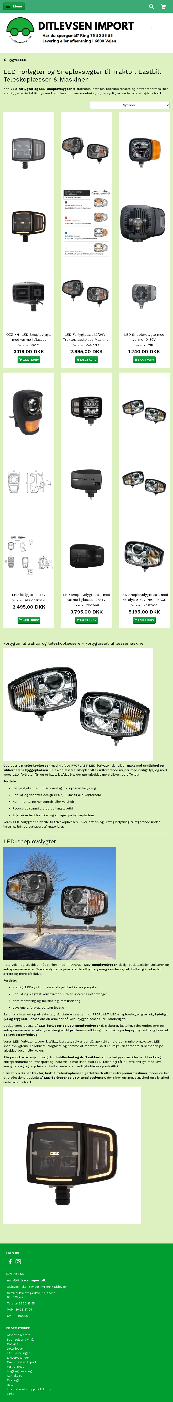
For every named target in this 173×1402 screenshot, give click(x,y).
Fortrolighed (15, 1366)
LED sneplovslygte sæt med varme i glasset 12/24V (86, 597)
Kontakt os (14, 1375)
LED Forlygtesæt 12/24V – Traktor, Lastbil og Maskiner (86, 337)
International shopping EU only (29, 1389)
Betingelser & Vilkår (21, 1339)
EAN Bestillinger (18, 1353)
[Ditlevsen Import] (86, 29)
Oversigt (13, 1380)
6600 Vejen (15, 1297)
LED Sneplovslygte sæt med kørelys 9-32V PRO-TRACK (144, 597)
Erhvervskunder (18, 1357)
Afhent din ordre (18, 1335)
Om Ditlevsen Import (21, 1362)
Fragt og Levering (19, 1371)
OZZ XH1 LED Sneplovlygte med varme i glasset (29, 337)
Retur (11, 1384)
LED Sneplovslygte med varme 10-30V (144, 337)
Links (10, 1393)
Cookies (12, 1344)
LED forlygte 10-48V (29, 595)
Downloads (15, 1348)
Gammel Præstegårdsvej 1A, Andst (31, 1293)
